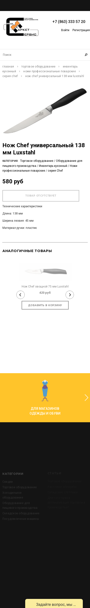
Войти (65, 30)
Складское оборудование (20, 521)
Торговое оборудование (38, 66)
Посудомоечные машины (20, 527)
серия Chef (10, 76)
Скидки (7, 490)
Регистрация (81, 30)
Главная (8, 66)
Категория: (10, 161)
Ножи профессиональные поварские (49, 71)
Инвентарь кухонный (53, 166)
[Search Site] (45, 54)
